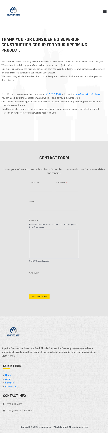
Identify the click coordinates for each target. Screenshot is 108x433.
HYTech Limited (60, 427)
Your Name (35, 182)
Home (8, 375)
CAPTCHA (34, 272)
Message (34, 220)
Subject (34, 201)
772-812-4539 (53, 94)
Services (9, 382)
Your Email (61, 182)
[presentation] (52, 281)
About (8, 379)
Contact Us (10, 386)
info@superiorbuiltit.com (88, 94)
